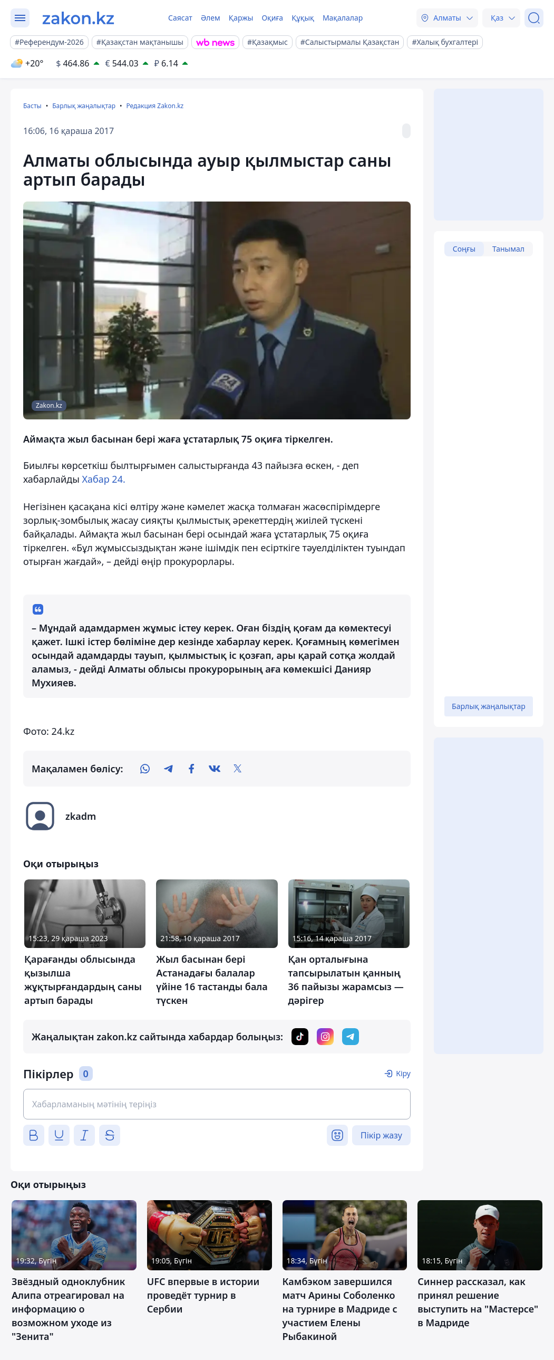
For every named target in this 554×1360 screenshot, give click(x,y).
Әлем (210, 18)
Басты (32, 105)
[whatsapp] (144, 768)
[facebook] (191, 768)
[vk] (214, 768)
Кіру (403, 1073)
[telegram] (168, 768)
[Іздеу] (533, 17)
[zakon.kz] (78, 18)
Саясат (180, 18)
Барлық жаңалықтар (83, 105)
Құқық (302, 18)
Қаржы (241, 18)
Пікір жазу (381, 1135)
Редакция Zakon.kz (154, 105)
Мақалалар (343, 18)
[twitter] (237, 768)
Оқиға (272, 18)
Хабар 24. (103, 479)
